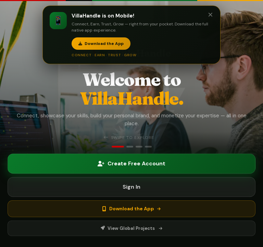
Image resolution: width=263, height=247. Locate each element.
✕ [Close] (210, 14)
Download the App (101, 43)
